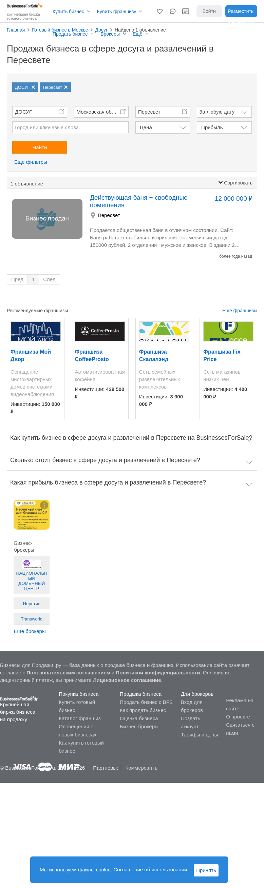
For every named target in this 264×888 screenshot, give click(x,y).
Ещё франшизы (239, 310)
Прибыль (212, 127)
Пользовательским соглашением (68, 672)
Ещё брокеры (29, 631)
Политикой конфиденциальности (158, 672)
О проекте (238, 716)
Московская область (101, 112)
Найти (40, 147)
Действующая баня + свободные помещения (139, 201)
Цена (146, 127)
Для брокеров (197, 694)
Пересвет (109, 215)
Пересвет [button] (149, 112)
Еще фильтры (30, 162)
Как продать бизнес (143, 710)
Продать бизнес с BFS (146, 702)
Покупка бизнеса (78, 694)
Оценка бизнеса (139, 718)
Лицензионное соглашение (127, 680)
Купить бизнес (68, 11)
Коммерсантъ (141, 768)
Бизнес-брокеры (139, 726)
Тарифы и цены (199, 734)
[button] (159, 11)
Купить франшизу (116, 11)
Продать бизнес (70, 34)
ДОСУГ (23, 112)
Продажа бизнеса (141, 694)
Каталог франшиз (79, 718)
